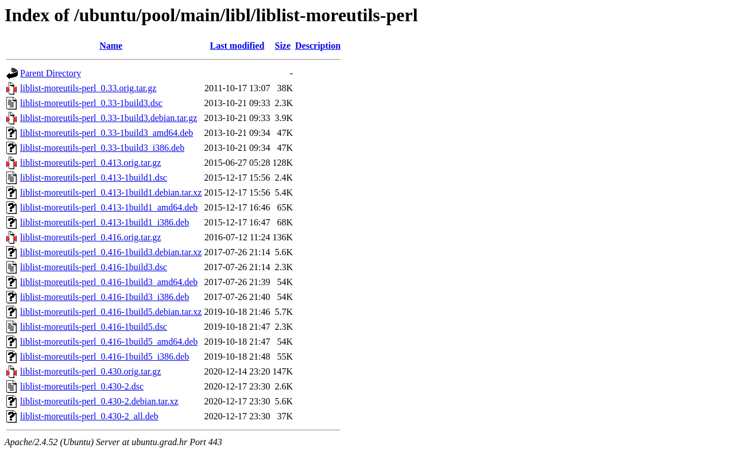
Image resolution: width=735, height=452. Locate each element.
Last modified (237, 45)
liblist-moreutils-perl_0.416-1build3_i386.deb (104, 297)
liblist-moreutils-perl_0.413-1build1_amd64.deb (109, 207)
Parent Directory (50, 73)
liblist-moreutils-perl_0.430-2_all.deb (89, 416)
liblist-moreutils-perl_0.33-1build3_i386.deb (102, 148)
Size (283, 45)
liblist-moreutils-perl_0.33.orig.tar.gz (88, 88)
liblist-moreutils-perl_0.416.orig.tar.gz (90, 237)
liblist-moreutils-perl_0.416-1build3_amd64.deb (109, 282)
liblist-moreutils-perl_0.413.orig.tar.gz (90, 162)
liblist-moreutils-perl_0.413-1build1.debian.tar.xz (111, 192)
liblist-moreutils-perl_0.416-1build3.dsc (93, 267)
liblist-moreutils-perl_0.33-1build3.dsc (91, 103)
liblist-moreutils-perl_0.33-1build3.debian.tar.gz (108, 118)
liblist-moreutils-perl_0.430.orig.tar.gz (90, 371)
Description (318, 45)
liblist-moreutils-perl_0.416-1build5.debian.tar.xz (111, 312)
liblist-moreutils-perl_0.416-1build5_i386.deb (104, 356)
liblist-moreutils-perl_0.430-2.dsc (82, 386)
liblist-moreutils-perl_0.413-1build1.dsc (93, 177)
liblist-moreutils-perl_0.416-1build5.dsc (93, 327)
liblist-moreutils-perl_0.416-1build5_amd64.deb (109, 341)
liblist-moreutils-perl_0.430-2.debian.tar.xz (99, 401)
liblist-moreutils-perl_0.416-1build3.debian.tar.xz (111, 252)
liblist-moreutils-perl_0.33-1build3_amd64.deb (106, 133)
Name (110, 45)
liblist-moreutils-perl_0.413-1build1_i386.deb (104, 222)
